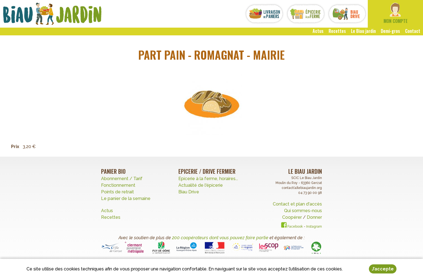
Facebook (292, 226)
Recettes (111, 217)
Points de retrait (117, 191)
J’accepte (383, 269)
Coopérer (292, 217)
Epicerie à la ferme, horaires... (208, 178)
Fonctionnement (118, 185)
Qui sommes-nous (303, 210)
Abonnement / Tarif (121, 178)
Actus (107, 210)
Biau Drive (188, 191)
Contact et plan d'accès (297, 204)
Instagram (314, 226)
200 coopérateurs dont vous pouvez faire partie (220, 237)
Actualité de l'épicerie (200, 185)
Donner (314, 217)
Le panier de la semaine (125, 198)
